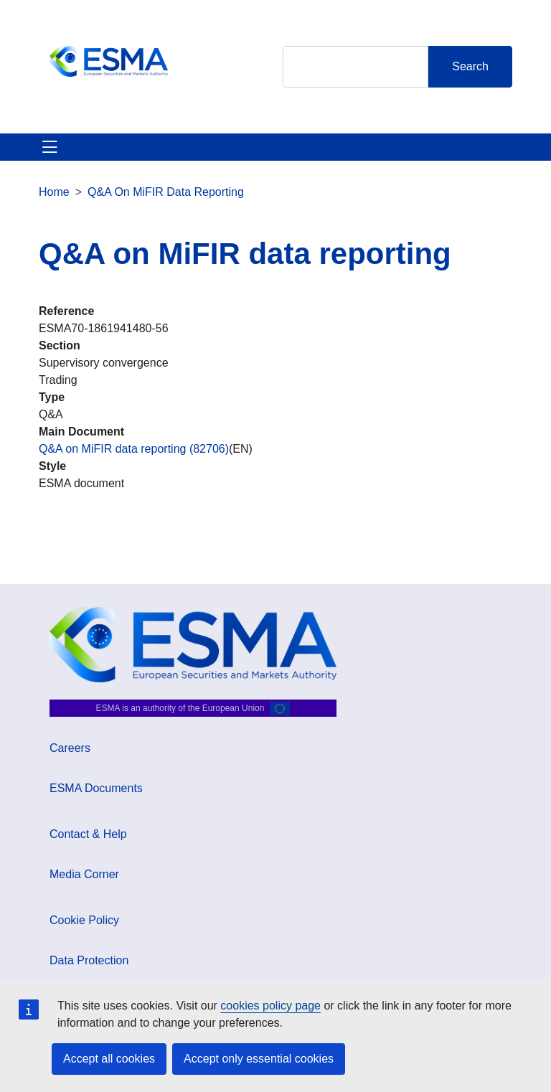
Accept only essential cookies (259, 1059)
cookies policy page (270, 1005)
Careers (70, 748)
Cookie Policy (84, 920)
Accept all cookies (109, 1059)
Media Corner (84, 874)
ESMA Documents (96, 788)
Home (54, 192)
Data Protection (89, 960)
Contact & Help (88, 834)
